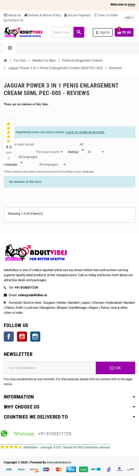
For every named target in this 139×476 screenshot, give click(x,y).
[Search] (68, 32)
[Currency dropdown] (129, 18)
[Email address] (50, 368)
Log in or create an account (85, 132)
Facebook (9, 337)
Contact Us (13, 20)
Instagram (35, 337)
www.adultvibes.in (59, 462)
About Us (12, 15)
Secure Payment (77, 15)
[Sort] (22, 147)
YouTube (22, 337)
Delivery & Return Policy (42, 15)
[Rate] (83, 147)
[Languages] (28, 160)
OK (115, 367)
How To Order (106, 15)
